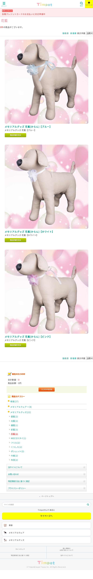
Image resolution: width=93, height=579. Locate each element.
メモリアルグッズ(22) (20, 412)
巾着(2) (14, 455)
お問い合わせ (13, 474)
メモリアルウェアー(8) (21, 406)
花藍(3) (14, 433)
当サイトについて (15, 467)
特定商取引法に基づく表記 (19, 481)
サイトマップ (20, 549)
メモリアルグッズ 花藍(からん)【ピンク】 (28, 336)
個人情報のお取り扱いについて (67, 549)
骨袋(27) (14, 401)
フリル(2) (15, 442)
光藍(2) (14, 421)
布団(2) (14, 460)
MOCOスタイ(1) (18, 438)
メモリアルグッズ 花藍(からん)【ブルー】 (28, 126)
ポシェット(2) (17, 451)
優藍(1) (14, 425)
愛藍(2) (14, 416)
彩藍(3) (14, 429)
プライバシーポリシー (17, 488)
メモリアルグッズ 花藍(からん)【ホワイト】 (29, 231)
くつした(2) (16, 447)
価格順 (65, 33)
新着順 (73, 33)
